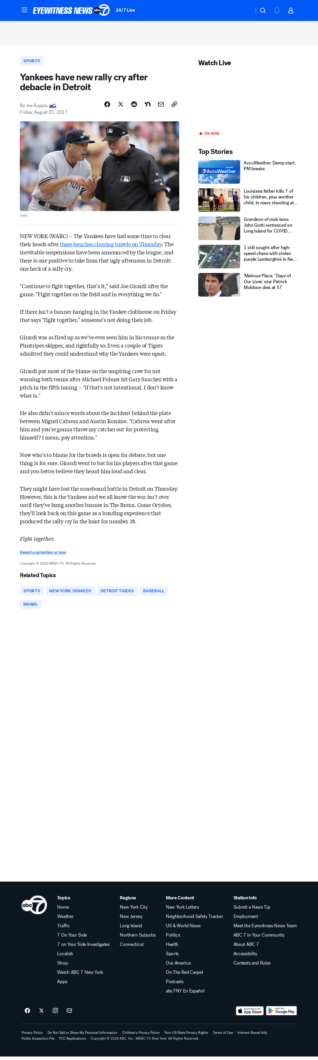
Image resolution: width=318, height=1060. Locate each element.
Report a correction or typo (43, 554)
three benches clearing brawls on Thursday (111, 246)
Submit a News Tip (251, 910)
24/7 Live (125, 10)
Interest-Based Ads (252, 1036)
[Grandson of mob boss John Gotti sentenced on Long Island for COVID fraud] (248, 230)
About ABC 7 (246, 948)
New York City (133, 910)
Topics (63, 901)
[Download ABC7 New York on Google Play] (281, 1014)
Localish (65, 957)
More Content (180, 901)
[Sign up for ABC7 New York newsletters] (69, 1014)
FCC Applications (72, 1042)
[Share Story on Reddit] (134, 107)
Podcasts (174, 985)
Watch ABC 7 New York (80, 976)
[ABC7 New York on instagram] (55, 1014)
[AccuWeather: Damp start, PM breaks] (248, 174)
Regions (128, 901)
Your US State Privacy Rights (186, 1036)
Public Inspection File (38, 1042)
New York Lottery (182, 910)
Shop (62, 966)
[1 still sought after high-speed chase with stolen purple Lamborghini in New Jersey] (248, 258)
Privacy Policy (32, 1036)
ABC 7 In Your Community (259, 938)
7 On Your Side (72, 938)
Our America (178, 966)
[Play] (248, 101)
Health (172, 948)
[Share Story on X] (121, 107)
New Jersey (131, 920)
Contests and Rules (251, 966)
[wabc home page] (34, 908)
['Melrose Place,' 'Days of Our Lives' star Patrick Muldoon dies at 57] (248, 287)
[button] (24, 10)
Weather (65, 920)
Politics (173, 938)
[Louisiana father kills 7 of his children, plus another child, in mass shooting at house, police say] (248, 202)
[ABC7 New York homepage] (71, 10)
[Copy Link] (174, 107)
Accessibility (245, 957)
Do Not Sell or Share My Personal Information (82, 1036)
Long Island (131, 929)
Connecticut (131, 948)
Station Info (245, 901)
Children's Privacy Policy (141, 1036)
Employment (245, 920)
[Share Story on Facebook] (107, 107)
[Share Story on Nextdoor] (147, 107)
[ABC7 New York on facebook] (27, 1014)
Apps (62, 985)
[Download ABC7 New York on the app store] (250, 1014)
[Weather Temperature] (245, 10)
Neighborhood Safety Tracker (194, 920)
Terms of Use (223, 1036)
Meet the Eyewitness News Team (265, 929)
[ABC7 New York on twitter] (41, 1014)
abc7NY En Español (185, 994)
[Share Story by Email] (161, 107)
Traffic (63, 929)
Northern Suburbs (137, 938)
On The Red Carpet (184, 976)
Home (63, 910)
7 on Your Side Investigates (83, 948)
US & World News (183, 929)
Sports (172, 957)
